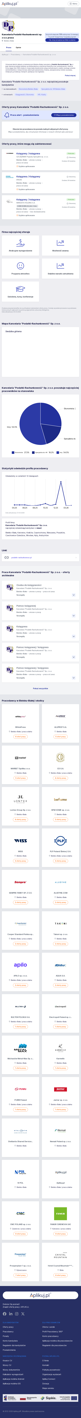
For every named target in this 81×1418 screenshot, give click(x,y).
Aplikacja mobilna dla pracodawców (57, 1341)
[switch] (63, 115)
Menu (73, 4)
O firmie (45, 1360)
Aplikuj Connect (48, 1379)
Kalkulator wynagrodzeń (13, 1374)
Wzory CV (7, 1365)
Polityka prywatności (51, 1370)
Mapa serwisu (48, 1388)
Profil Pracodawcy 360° (52, 1331)
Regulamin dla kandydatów (14, 1345)
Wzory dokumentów (11, 1370)
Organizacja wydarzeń (51, 1374)
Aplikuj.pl (5, 54)
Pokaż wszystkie (40, 688)
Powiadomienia (9, 1350)
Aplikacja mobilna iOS (12, 1383)
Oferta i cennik (48, 1327)
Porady (6, 1336)
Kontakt (45, 1365)
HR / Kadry (42, 95)
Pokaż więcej (70, 75)
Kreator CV (7, 1360)
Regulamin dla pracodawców (54, 1345)
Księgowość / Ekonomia (25, 95)
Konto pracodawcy (50, 1336)
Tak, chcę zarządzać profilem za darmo (62, 40)
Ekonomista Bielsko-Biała (28, 89)
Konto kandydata (10, 1341)
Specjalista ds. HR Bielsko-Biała (53, 89)
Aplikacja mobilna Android (13, 1379)
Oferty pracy (8, 1327)
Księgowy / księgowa (28, 153)
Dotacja (45, 1383)
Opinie (18, 47)
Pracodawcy (15, 54)
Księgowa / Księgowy (28, 176)
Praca (8, 47)
